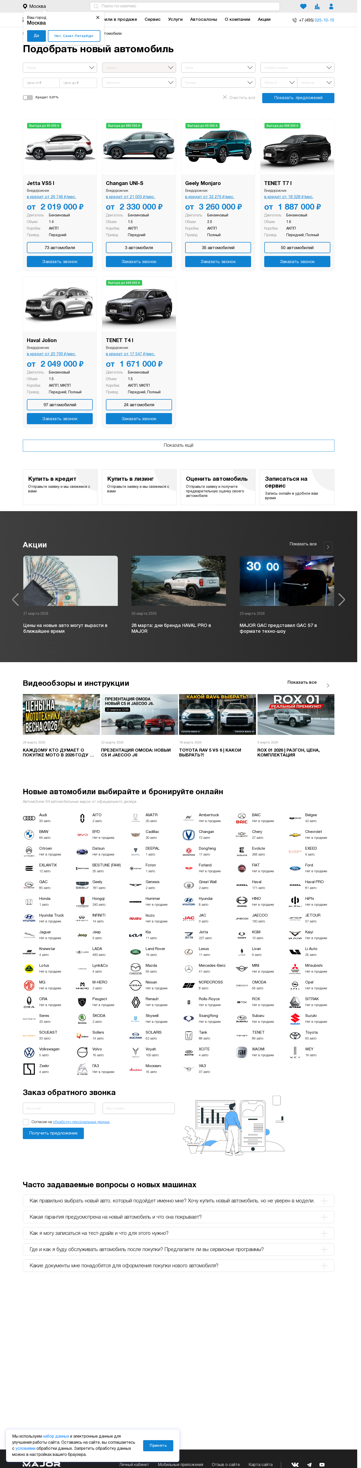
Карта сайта (261, 1465)
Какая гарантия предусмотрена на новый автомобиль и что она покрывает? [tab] (179, 1212)
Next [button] (341, 597)
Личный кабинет (134, 1465)
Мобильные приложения (180, 1465)
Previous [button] (15, 597)
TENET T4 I (119, 341)
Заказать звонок (59, 262)
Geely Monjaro (203, 183)
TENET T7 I (278, 183)
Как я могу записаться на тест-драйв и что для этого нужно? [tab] (179, 1228)
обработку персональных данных (81, 1117)
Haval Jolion (42, 341)
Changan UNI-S (124, 183)
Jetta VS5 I (40, 183)
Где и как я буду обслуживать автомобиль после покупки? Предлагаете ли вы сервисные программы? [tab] (179, 1244)
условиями (25, 1449)
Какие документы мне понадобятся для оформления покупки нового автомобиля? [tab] (179, 1261)
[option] (70, 597)
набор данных (56, 1436)
